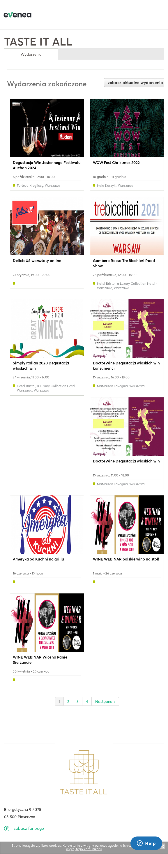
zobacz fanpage (29, 828)
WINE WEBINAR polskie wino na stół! (126, 559)
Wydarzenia (31, 54)
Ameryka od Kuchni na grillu (38, 559)
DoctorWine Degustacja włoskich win (126, 461)
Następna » (105, 701)
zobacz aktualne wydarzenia (135, 82)
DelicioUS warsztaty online (37, 260)
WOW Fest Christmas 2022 (116, 162)
